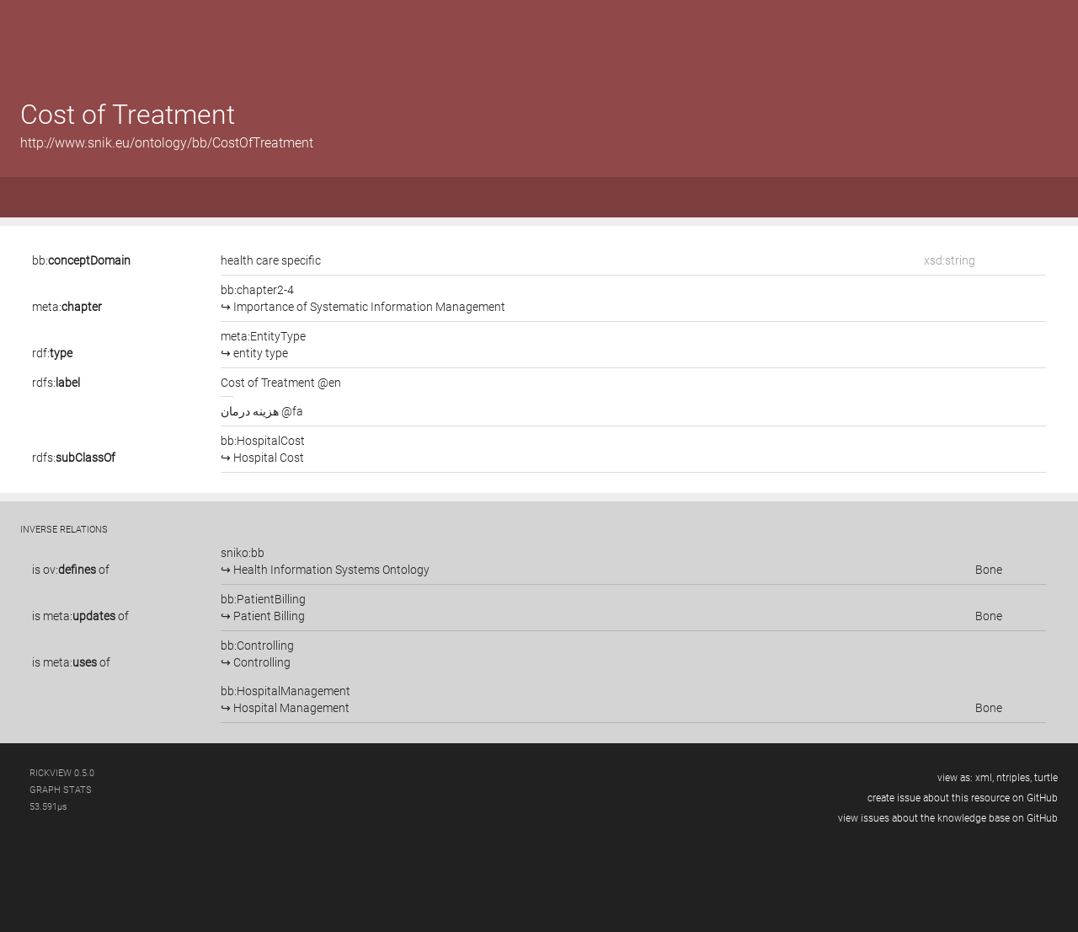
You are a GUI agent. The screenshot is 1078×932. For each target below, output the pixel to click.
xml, (984, 778)
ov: (69, 569)
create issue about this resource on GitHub (962, 798)
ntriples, (1014, 778)
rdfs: (56, 382)
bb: (81, 260)
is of (70, 569)
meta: (67, 306)
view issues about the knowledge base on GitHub (948, 818)
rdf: (52, 353)
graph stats (60, 790)
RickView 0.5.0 (61, 773)
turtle (1046, 778)
